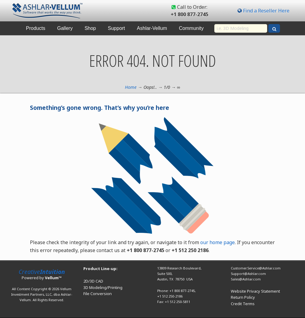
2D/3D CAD (93, 281)
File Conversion (97, 293)
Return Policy (243, 297)
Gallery (65, 28)
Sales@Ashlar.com (246, 279)
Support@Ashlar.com (248, 273)
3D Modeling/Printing (102, 287)
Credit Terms (243, 303)
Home (130, 87)
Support (116, 28)
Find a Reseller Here (266, 10)
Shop (90, 28)
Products (35, 28)
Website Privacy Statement (255, 291)
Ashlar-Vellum (152, 28)
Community (191, 28)
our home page (217, 242)
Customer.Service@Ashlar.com (256, 268)
